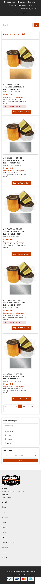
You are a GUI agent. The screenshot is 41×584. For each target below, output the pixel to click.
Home (5, 34)
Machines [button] (10, 431)
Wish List (31, 575)
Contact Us (22, 575)
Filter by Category (10, 421)
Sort (20, 460)
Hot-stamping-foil (17, 34)
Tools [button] (9, 443)
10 (24, 406)
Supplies (4, 527)
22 (32, 406)
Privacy (4, 557)
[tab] (20, 431)
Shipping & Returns (8, 542)
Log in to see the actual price (13, 97)
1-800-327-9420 (10, 2)
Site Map (14, 575)
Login (17, 13)
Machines (5, 517)
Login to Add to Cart (21, 112)
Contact (4, 532)
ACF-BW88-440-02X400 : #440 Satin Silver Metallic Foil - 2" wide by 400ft (14, 231)
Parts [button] (9, 435)
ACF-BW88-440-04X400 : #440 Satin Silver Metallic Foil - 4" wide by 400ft (14, 376)
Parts (3, 512)
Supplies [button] (10, 439)
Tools (4, 522)
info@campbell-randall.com (28, 2)
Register (24, 13)
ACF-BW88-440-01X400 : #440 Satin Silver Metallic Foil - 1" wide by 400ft (14, 160)
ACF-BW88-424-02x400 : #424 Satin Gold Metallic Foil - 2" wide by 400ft (13, 86)
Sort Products (8, 450)
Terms (4, 552)
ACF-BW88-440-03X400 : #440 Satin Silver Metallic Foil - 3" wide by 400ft (14, 302)
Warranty (5, 547)
